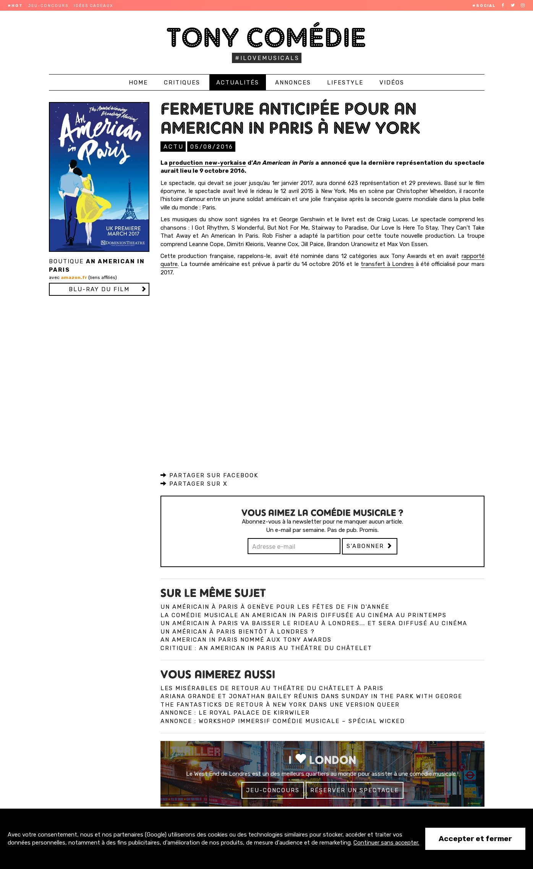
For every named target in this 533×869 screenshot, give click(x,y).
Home (138, 82)
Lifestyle (345, 82)
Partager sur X (194, 483)
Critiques (182, 82)
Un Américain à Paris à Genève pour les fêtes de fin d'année (274, 606)
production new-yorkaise (207, 162)
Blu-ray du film (99, 289)
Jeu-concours (48, 5)
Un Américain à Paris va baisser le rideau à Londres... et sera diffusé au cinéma (313, 622)
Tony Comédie (266, 37)
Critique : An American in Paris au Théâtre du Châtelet (266, 647)
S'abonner (370, 545)
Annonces (293, 82)
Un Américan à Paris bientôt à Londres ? (237, 631)
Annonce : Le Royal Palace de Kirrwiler (235, 712)
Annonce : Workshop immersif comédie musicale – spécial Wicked (282, 720)
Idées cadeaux (93, 5)
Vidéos (391, 82)
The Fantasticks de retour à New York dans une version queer (280, 704)
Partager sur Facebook (209, 475)
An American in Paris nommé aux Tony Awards (246, 639)
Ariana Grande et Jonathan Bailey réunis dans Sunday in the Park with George (311, 695)
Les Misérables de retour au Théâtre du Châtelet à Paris (272, 687)
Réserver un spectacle (354, 789)
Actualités (237, 82)
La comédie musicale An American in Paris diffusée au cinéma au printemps (303, 614)
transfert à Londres (387, 263)
